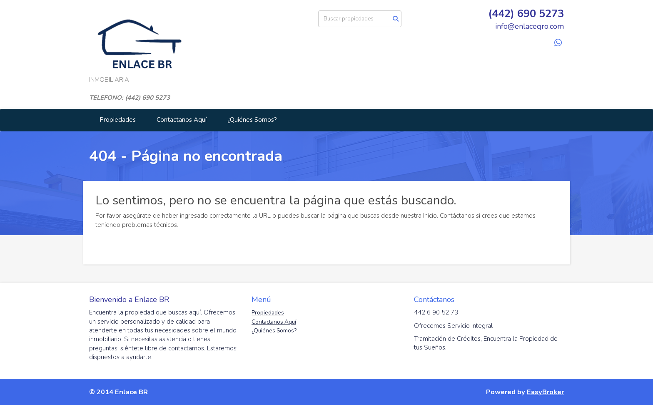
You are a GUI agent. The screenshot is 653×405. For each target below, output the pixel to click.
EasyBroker (545, 392)
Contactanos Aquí (182, 120)
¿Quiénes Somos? (252, 120)
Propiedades (118, 120)
